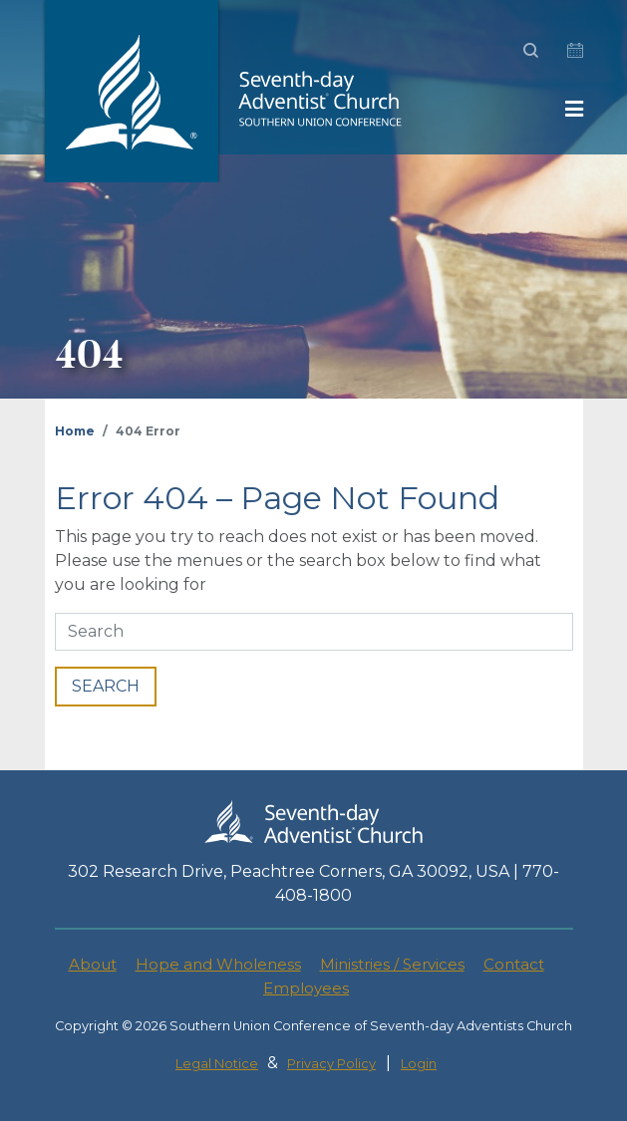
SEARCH (106, 686)
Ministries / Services (392, 964)
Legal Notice (216, 1063)
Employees (306, 988)
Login (419, 1063)
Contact (513, 964)
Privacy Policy (331, 1063)
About (93, 964)
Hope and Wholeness (218, 964)
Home (75, 430)
